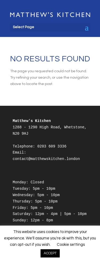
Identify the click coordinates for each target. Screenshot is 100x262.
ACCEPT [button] (50, 253)
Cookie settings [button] (71, 245)
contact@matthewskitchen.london (46, 159)
